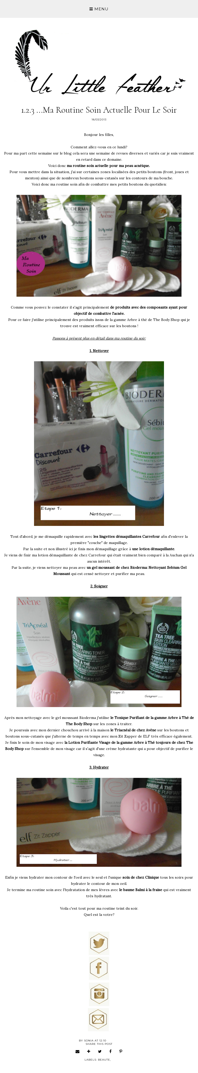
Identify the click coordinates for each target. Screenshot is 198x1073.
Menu (99, 8)
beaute (104, 1059)
